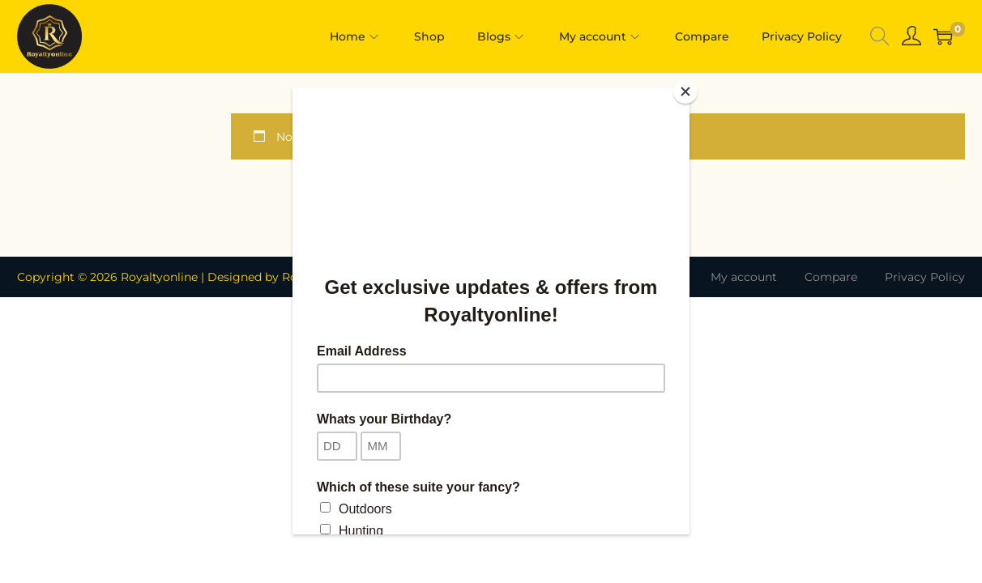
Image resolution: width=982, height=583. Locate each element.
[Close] (685, 91)
